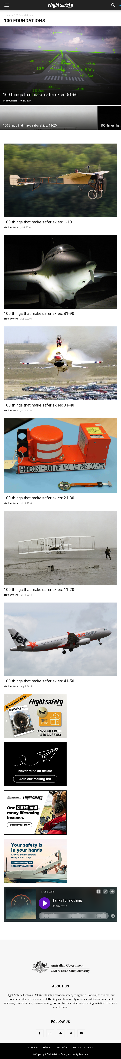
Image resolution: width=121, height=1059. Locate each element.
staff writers (10, 100)
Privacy (77, 1047)
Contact (88, 1047)
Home (7, 15)
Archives (46, 1047)
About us (33, 1047)
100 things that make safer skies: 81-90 (39, 313)
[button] (6, 5)
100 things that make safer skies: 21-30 (39, 498)
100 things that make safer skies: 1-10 (38, 222)
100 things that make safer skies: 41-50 (39, 681)
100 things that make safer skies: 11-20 (39, 589)
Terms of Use (62, 1047)
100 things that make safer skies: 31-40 (39, 405)
